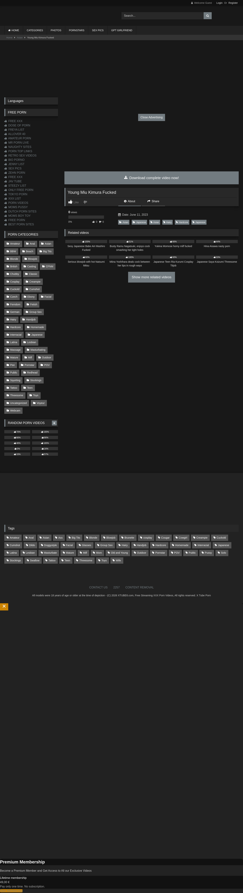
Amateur (15, 243)
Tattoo (13, 387)
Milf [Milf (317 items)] (85, 552)
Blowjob (32, 258)
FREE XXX (13, 121)
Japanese (139, 222)
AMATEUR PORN (17, 138)
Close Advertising (151, 117)
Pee (12, 365)
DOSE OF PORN (17, 125)
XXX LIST (12, 198)
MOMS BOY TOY (17, 215)
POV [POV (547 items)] (176, 552)
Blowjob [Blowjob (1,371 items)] (110, 537)
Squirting (15, 380)
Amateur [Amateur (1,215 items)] (14, 537)
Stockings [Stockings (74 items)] (15, 560)
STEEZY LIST (15, 185)
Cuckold (15, 289)
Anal (32, 243)
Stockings (35, 380)
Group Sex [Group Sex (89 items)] (106, 545)
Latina (13, 342)
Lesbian (31, 342)
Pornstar (29, 365)
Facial (48, 296)
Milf (30, 357)
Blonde (14, 258)
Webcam (15, 410)
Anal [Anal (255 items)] (31, 537)
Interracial (15, 334)
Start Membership (11, 890)
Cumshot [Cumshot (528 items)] (15, 545)
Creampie (34, 281)
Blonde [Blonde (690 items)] (93, 537)
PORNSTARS (76, 30)
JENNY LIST (14, 164)
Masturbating (37, 349)
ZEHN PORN (14, 172)
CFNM (49, 266)
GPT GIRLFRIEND (121, 30)
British (13, 266)
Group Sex (35, 312)
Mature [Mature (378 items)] (70, 552)
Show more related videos (151, 277)
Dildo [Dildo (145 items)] (32, 545)
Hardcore (182, 222)
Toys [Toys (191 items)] (104, 560)
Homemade (37, 327)
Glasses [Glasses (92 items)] (86, 545)
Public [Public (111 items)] (192, 552)
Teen (30, 387)
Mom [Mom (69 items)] (99, 552)
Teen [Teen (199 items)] (67, 560)
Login (219, 2)
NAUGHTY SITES (17, 146)
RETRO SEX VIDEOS (20, 155)
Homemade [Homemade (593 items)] (181, 545)
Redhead (32, 372)
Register (233, 2)
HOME (15, 30)
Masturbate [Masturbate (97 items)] (50, 552)
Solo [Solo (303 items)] (223, 552)
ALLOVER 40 (14, 134)
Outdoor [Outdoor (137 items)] (141, 552)
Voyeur (41, 403)
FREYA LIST (14, 129)
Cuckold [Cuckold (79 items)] (221, 537)
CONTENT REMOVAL (139, 587)
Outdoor (46, 357)
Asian (20, 37)
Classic (33, 274)
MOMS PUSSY (16, 207)
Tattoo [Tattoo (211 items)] (51, 560)
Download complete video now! (151, 178)
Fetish (33, 304)
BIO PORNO (14, 159)
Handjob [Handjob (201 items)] (141, 545)
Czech (14, 296)
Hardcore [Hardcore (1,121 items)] (160, 545)
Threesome (16, 395)
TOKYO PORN (15, 194)
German (15, 312)
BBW (13, 251)
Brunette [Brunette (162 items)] (129, 537)
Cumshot (34, 289)
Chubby (14, 274)
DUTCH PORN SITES (20, 211)
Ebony (31, 296)
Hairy (167, 222)
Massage (15, 349)
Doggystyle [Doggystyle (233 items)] (50, 545)
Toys (35, 395)
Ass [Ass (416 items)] (60, 537)
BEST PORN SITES (19, 224)
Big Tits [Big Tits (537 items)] (76, 537)
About (129, 201)
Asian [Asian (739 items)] (46, 537)
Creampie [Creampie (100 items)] (201, 537)
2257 (116, 587)
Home (9, 37)
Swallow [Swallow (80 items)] (34, 560)
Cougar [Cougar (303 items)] (165, 537)
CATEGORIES (35, 30)
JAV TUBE (13, 181)
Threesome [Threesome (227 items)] (85, 560)
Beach (29, 251)
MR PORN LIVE (16, 142)
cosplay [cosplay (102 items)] (147, 537)
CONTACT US (98, 587)
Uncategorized (18, 403)
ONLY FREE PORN (18, 189)
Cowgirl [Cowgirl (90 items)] (183, 537)
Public (13, 372)
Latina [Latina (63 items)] (13, 552)
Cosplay (15, 281)
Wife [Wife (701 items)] (118, 560)
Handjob (31, 319)
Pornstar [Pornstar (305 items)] (160, 552)
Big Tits (47, 251)
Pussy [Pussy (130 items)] (208, 552)
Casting (31, 266)
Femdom (15, 304)
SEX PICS (98, 30)
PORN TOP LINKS (18, 151)
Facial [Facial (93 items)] (69, 545)
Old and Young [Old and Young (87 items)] (119, 552)
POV (47, 365)
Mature (14, 357)
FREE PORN (14, 220)
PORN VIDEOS (16, 202)
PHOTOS (56, 30)
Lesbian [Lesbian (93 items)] (30, 552)
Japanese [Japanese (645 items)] (223, 545)
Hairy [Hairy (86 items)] (125, 545)
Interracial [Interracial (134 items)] (203, 545)
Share (153, 201)
